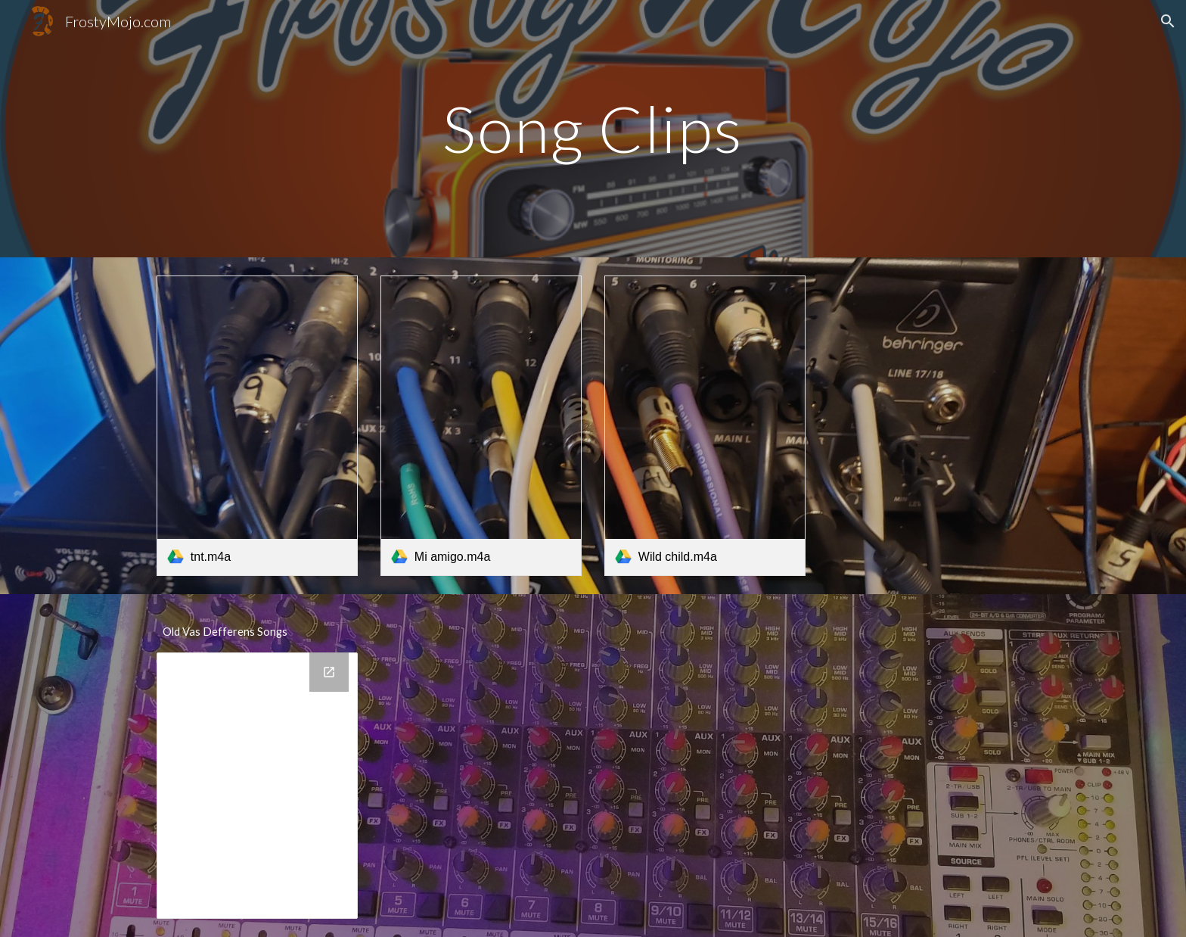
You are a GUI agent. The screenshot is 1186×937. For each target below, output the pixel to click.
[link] (257, 425)
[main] (593, 128)
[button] (1168, 21)
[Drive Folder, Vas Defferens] (257, 785)
